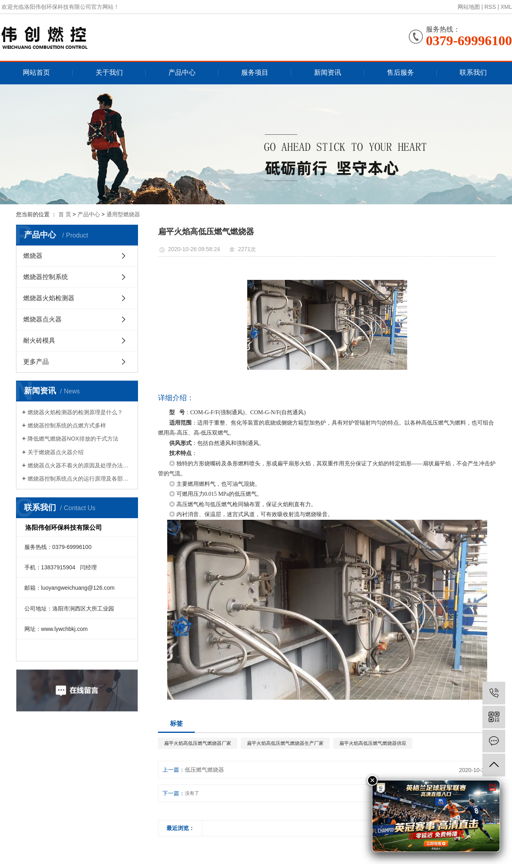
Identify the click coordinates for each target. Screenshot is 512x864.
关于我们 (109, 72)
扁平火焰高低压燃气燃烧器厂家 (197, 743)
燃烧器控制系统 (45, 276)
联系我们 (473, 72)
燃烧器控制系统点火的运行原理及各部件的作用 (80, 478)
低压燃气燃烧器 (204, 769)
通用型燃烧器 (123, 214)
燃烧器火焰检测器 (48, 298)
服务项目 (254, 72)
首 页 (64, 214)
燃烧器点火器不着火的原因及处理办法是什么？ (80, 465)
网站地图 (469, 7)
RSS (490, 7)
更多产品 (36, 361)
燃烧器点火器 (42, 319)
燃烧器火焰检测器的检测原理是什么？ (75, 412)
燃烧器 (32, 255)
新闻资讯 (327, 72)
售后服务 (400, 72)
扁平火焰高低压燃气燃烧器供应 (372, 743)
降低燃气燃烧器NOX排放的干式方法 (73, 438)
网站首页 (36, 72)
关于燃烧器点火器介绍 (56, 452)
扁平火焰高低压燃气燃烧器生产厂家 (285, 743)
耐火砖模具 (39, 340)
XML (506, 7)
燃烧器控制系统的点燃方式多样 (67, 425)
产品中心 (182, 72)
